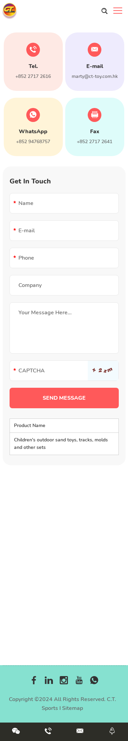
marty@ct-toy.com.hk (95, 76)
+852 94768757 (33, 141)
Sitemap (72, 708)
